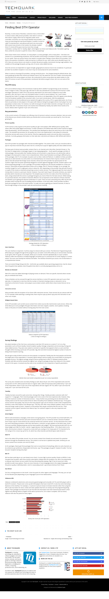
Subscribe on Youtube (89, 573)
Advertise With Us (63, 592)
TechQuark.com (53, 572)
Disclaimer (52, 17)
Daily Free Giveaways (71, 17)
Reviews (19, 23)
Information (12, 23)
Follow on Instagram (89, 569)
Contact (32, 17)
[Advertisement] (73, 9)
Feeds (14, 17)
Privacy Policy (42, 17)
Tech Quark (35, 589)
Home (8, 17)
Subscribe (89, 50)
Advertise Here (22, 17)
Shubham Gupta (61, 595)
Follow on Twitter (89, 565)
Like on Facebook (89, 561)
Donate (60, 17)
